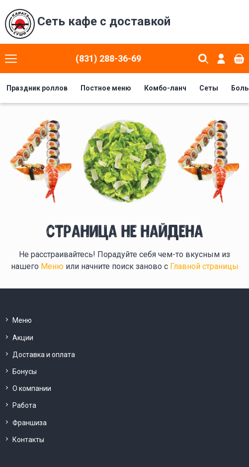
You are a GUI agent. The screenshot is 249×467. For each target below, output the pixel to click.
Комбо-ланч (165, 88)
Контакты (28, 440)
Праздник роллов (37, 88)
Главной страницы (204, 266)
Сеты (208, 88)
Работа (24, 405)
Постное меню (106, 88)
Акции (22, 338)
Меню (53, 266)
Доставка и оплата (43, 355)
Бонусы (24, 371)
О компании (31, 388)
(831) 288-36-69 (108, 58)
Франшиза (29, 423)
